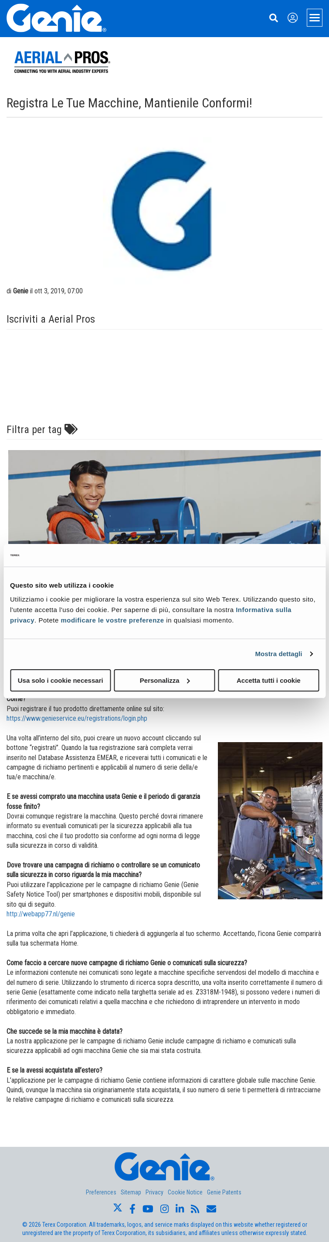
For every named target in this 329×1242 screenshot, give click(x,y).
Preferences (101, 1192)
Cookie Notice (185, 1192)
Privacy (154, 1192)
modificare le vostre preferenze (112, 619)
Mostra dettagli (278, 653)
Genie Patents (224, 1192)
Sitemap (131, 1192)
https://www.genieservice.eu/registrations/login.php (77, 718)
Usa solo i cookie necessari (60, 680)
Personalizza (165, 680)
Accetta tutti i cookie (269, 680)
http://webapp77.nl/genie (41, 914)
